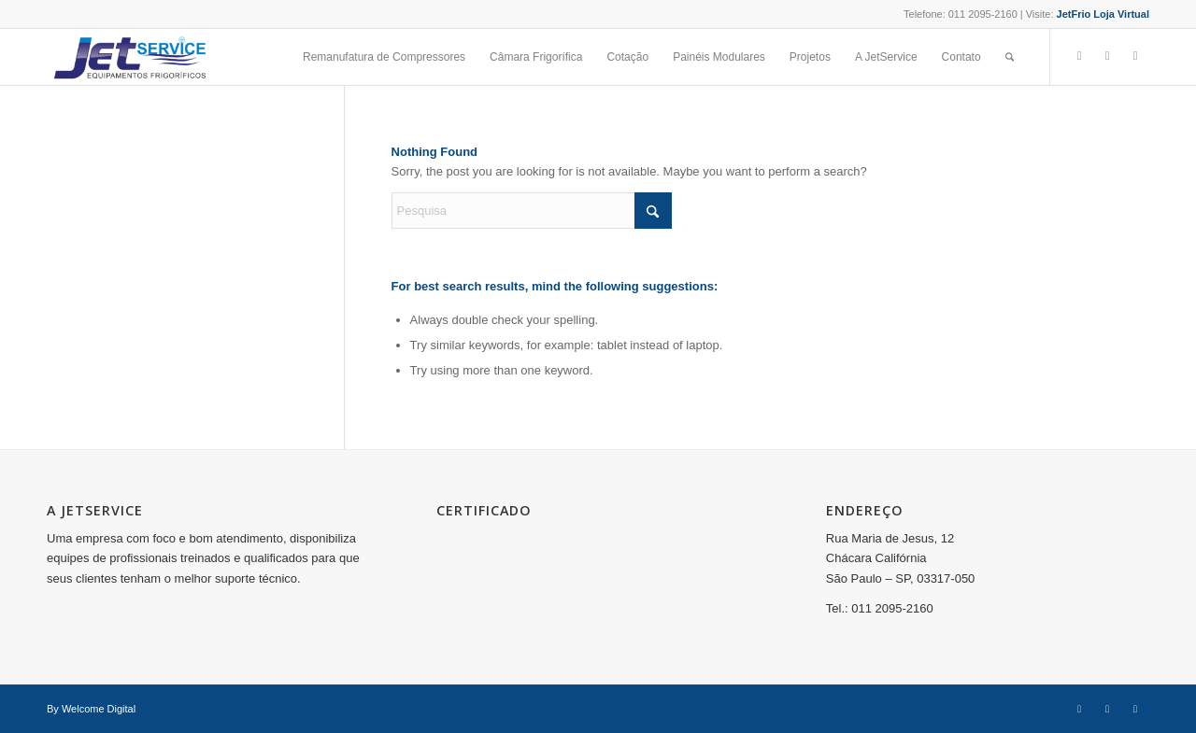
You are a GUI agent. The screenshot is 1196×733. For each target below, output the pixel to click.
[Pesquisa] (1009, 57)
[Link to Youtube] (1135, 56)
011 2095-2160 (983, 14)
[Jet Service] (130, 57)
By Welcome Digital (91, 708)
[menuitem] (384, 57)
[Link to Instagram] (1107, 56)
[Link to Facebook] (1079, 56)
